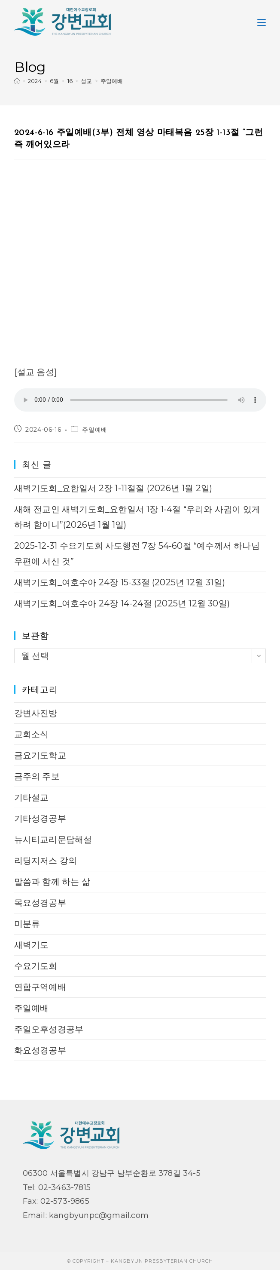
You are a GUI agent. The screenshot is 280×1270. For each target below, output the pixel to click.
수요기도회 (36, 966)
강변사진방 (36, 713)
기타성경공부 (40, 818)
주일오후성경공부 (49, 1029)
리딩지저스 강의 (45, 860)
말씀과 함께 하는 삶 (52, 881)
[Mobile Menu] (261, 21)
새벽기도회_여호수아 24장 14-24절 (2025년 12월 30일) (122, 603)
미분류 (27, 924)
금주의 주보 (37, 776)
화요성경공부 (40, 1050)
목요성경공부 (40, 903)
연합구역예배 (40, 987)
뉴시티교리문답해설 (53, 839)
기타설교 (31, 797)
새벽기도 (31, 945)
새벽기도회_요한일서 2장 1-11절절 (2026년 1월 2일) (113, 488)
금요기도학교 (40, 755)
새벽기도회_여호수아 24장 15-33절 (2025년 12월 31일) (119, 582)
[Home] (17, 80)
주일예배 (111, 80)
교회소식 (31, 734)
